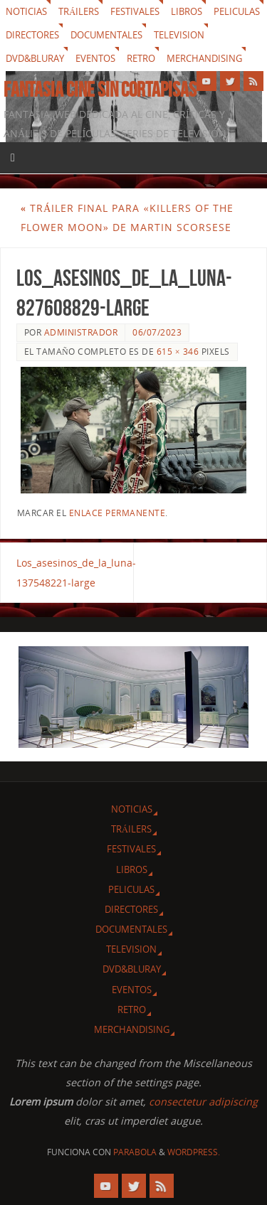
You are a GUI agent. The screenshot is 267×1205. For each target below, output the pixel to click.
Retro (141, 58)
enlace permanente (117, 513)
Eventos (95, 58)
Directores (32, 34)
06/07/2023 (157, 332)
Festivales (134, 11)
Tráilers (78, 11)
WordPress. (193, 1152)
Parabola (135, 1152)
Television (179, 34)
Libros (186, 11)
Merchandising (204, 58)
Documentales (106, 34)
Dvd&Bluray (35, 58)
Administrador (81, 332)
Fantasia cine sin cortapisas (100, 89)
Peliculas (237, 11)
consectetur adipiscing (203, 1101)
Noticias (26, 11)
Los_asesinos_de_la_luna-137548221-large (75, 572)
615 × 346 (178, 352)
